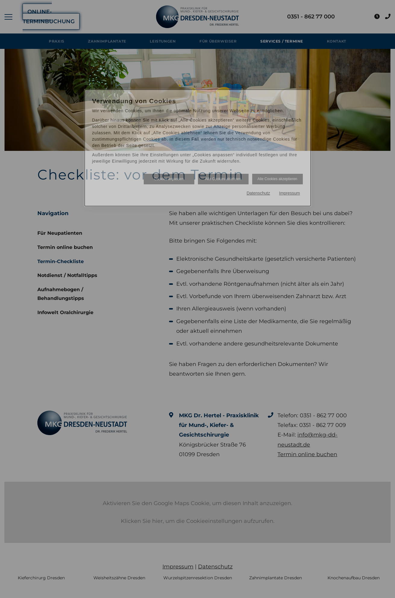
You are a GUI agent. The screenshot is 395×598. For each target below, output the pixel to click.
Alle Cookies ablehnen (223, 179)
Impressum (289, 193)
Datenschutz (258, 193)
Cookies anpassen (169, 179)
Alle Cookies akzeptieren (277, 179)
